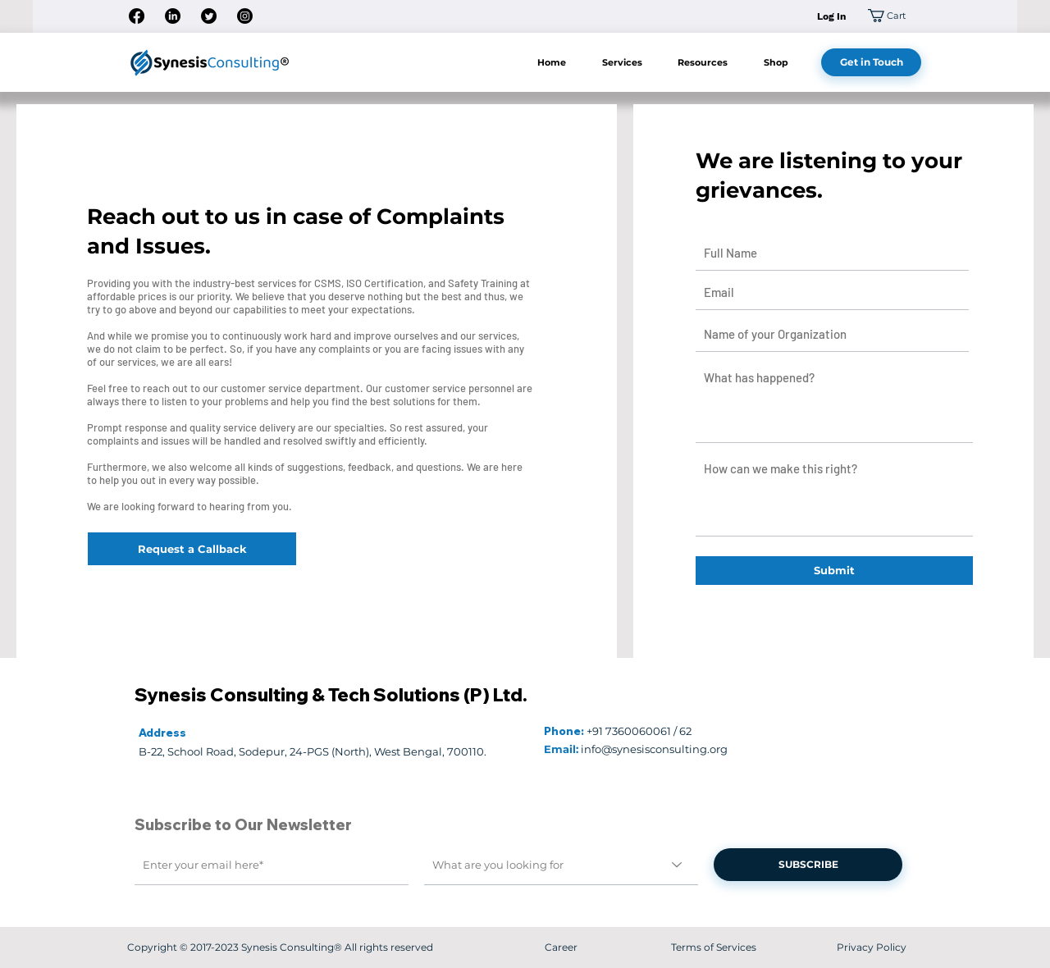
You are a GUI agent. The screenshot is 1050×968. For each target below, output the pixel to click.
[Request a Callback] (192, 548)
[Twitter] (209, 16)
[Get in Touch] (871, 62)
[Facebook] (136, 16)
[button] (894, 15)
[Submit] (834, 570)
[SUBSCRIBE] (808, 864)
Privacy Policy (871, 947)
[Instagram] (245, 16)
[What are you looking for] (561, 864)
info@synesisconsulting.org (654, 749)
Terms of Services (713, 947)
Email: (561, 749)
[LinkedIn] (172, 16)
